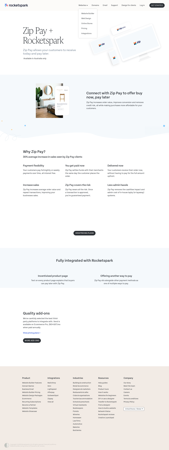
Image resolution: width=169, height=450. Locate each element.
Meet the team (129, 386)
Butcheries (77, 430)
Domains (95, 5)
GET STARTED (157, 5)
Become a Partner (29, 405)
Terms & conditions (131, 399)
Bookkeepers (78, 408)
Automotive (77, 424)
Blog (100, 386)
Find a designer (104, 405)
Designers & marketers (81, 389)
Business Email (28, 389)
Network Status (104, 411)
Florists (76, 411)
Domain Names (28, 386)
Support (114, 5)
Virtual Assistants (80, 405)
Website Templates (29, 408)
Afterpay (51, 392)
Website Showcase (29, 411)
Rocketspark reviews (106, 415)
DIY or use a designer (106, 399)
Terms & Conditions (50, 444)
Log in (142, 5)
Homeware (77, 418)
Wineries (76, 415)
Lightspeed (52, 389)
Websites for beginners (107, 396)
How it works (103, 392)
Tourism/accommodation (82, 399)
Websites (83, 5)
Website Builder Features (32, 383)
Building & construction (82, 383)
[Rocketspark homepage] (20, 5)
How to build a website (107, 408)
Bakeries (76, 427)
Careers (127, 392)
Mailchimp (52, 383)
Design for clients (129, 5)
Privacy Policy (129, 402)
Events (126, 396)
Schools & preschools (81, 402)
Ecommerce (26, 399)
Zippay (50, 399)
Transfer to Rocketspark (107, 402)
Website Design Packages (32, 396)
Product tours (103, 389)
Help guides (103, 383)
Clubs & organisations (81, 396)
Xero (49, 386)
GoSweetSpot (53, 396)
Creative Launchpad (106, 418)
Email (105, 5)
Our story (127, 383)
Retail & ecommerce (80, 386)
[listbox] (134, 409)
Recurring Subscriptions (31, 402)
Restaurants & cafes (81, 392)
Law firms (76, 421)
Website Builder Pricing (31, 392)
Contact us (128, 389)
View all (51, 402)
